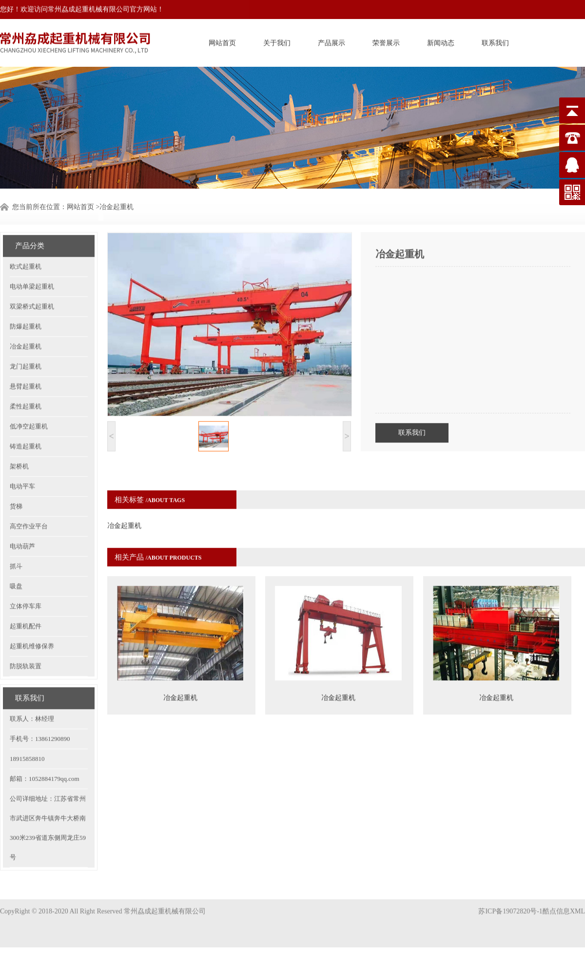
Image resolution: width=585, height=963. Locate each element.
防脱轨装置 (25, 649)
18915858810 (27, 741)
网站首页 (222, 41)
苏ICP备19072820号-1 (510, 902)
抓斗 (16, 549)
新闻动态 (440, 41)
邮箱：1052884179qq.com (44, 761)
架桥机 (19, 449)
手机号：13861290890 (40, 721)
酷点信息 (556, 902)
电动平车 (22, 469)
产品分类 (29, 228)
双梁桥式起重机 (32, 289)
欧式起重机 (25, 249)
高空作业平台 (29, 509)
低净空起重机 (29, 409)
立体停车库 (25, 589)
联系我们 (495, 41)
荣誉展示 (386, 41)
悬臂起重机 (25, 369)
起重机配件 (25, 609)
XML (577, 902)
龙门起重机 (25, 349)
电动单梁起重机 (32, 269)
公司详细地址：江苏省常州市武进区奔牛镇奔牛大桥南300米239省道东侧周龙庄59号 (48, 811)
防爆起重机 (25, 309)
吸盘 (16, 569)
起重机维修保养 (32, 629)
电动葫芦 (22, 529)
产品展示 (331, 41)
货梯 (16, 489)
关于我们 (277, 41)
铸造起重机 (25, 429)
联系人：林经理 (32, 701)
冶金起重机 (116, 206)
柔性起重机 (25, 389)
